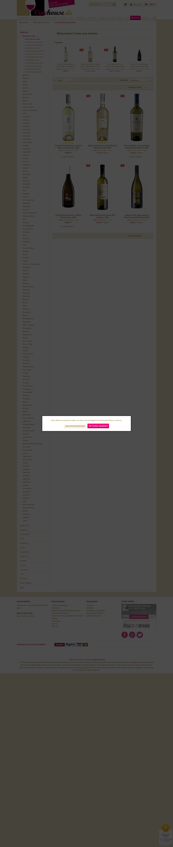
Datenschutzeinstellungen (75, 426)
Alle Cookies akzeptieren (98, 426)
